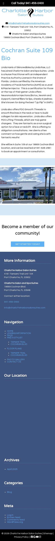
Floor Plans (14, 349)
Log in (10, 515)
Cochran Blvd (19, 344)
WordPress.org (15, 522)
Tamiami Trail (18, 342)
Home (10, 331)
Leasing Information (19, 333)
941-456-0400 (11, 302)
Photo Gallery (16, 359)
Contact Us (14, 362)
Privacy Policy (21, 537)
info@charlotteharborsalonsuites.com (29, 23)
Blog (9, 492)
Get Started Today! (27, 244)
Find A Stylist (15, 338)
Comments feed (16, 520)
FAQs (10, 335)
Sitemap (48, 533)
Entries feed (13, 517)
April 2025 (12, 469)
